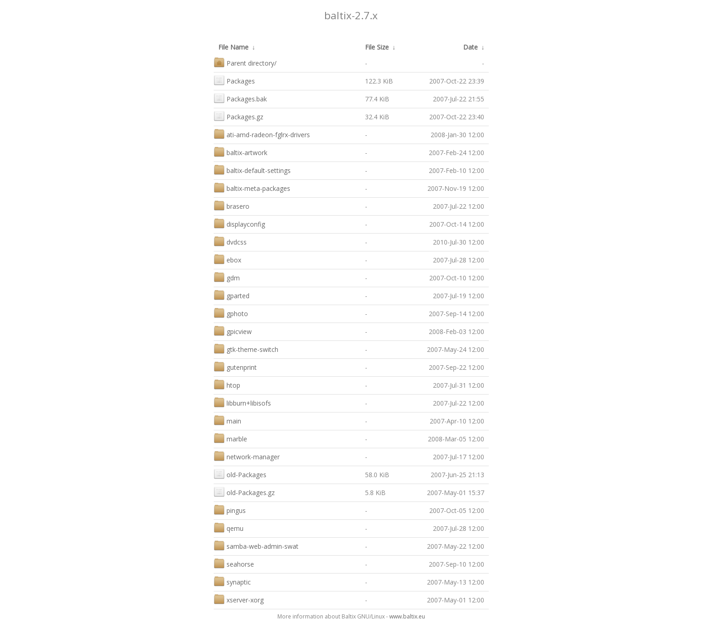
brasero (231, 205)
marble (230, 438)
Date (470, 47)
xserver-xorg (239, 599)
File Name (233, 47)
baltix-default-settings (252, 169)
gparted (231, 295)
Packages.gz (238, 116)
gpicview (233, 330)
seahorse (234, 563)
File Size (377, 47)
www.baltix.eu (407, 616)
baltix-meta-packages (252, 187)
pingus (230, 509)
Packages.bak (240, 98)
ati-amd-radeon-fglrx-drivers (262, 133)
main (227, 420)
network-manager (247, 456)
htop (227, 384)
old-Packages (240, 473)
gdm (227, 277)
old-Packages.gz (244, 491)
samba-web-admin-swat (256, 545)
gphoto (231, 312)
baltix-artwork (240, 151)
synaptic (232, 581)
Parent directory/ (245, 62)
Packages (234, 80)
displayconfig (239, 223)
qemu (228, 527)
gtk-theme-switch (246, 348)
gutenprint (235, 366)
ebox (227, 259)
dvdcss (230, 241)
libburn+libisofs (242, 402)
